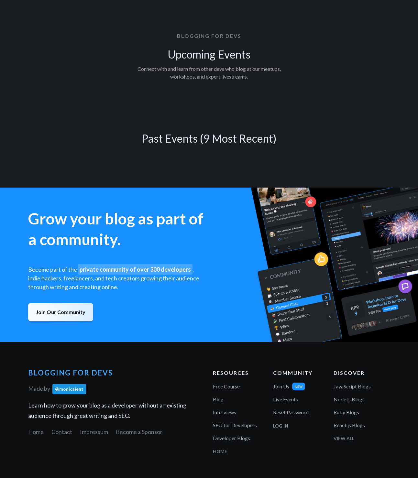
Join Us (281, 386)
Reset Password (291, 412)
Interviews (224, 412)
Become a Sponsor (139, 431)
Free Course (226, 386)
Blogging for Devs (209, 36)
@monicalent (69, 389)
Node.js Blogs (349, 399)
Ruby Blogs (346, 412)
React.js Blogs (349, 425)
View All (344, 438)
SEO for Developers (235, 425)
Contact (61, 431)
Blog (218, 399)
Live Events (285, 399)
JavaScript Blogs (352, 386)
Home (36, 431)
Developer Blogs (231, 438)
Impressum (94, 431)
